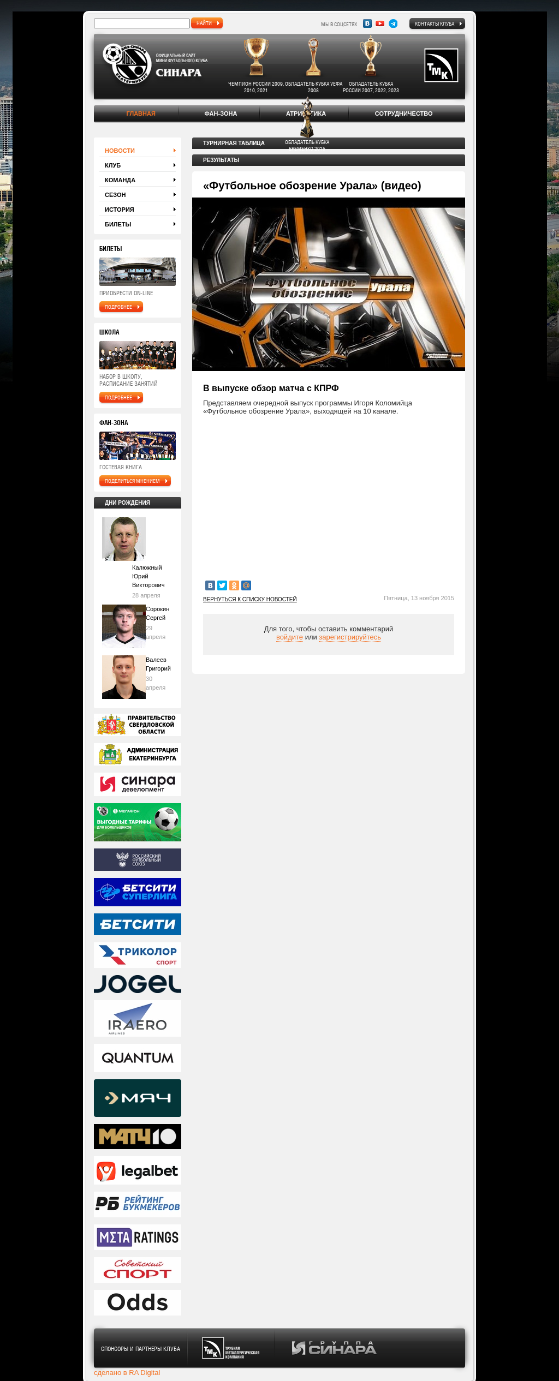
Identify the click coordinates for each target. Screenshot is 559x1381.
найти (204, 23)
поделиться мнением (132, 480)
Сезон (115, 195)
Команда (120, 180)
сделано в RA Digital (127, 1372)
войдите (289, 637)
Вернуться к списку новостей (250, 599)
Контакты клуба (434, 23)
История (119, 209)
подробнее (118, 306)
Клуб (113, 165)
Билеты (118, 224)
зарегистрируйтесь (350, 637)
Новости (120, 150)
